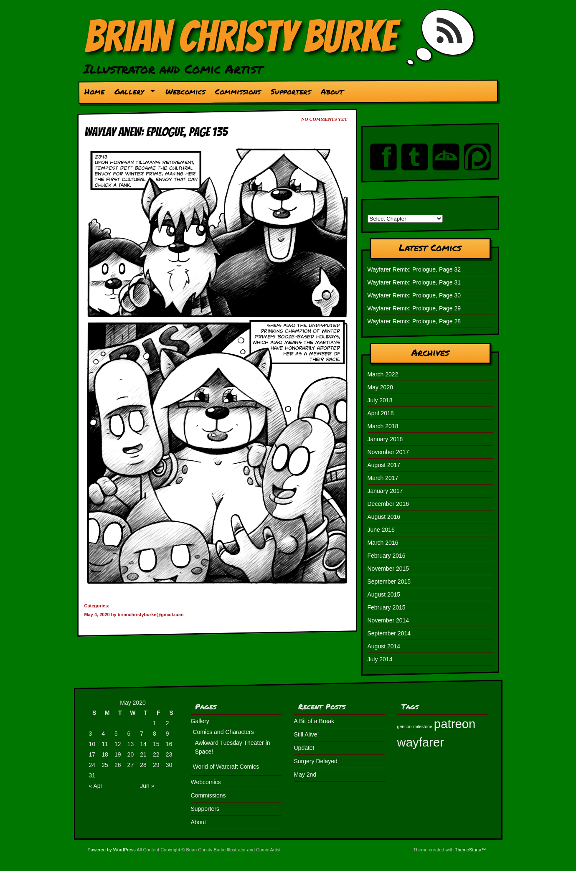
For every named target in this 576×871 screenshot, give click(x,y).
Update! (304, 747)
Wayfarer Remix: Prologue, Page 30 (414, 295)
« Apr (96, 785)
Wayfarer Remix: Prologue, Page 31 (414, 282)
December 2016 (388, 503)
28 (143, 765)
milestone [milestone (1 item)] (422, 726)
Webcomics (185, 91)
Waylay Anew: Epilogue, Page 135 (156, 131)
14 (143, 744)
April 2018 (381, 413)
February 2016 (387, 555)
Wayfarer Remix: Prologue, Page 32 (414, 269)
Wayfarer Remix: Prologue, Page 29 (414, 308)
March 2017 (383, 478)
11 (104, 744)
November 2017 (388, 452)
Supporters (291, 91)
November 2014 (388, 620)
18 (104, 754)
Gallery (132, 93)
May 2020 (380, 387)
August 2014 (384, 646)
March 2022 (383, 374)
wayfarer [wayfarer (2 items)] (420, 742)
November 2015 (388, 568)
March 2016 (383, 542)
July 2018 (380, 400)
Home (94, 91)
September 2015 (389, 581)
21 (143, 754)
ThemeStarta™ (470, 849)
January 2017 (385, 491)
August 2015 (384, 594)
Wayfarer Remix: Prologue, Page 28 (414, 321)
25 (104, 765)
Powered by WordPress (112, 849)
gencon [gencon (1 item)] (404, 726)
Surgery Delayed (315, 761)
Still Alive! (306, 734)
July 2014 (380, 659)
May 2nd (305, 774)
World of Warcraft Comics (226, 766)
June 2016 (381, 529)
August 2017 (384, 465)
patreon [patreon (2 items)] (454, 724)
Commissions (238, 91)
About (332, 91)
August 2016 (384, 516)
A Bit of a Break (314, 721)
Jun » (147, 785)
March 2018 (383, 426)
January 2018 (385, 439)
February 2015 (387, 607)
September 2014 (389, 633)
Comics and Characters (223, 732)
